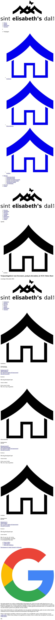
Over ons (5, 184)
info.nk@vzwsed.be (5, 450)
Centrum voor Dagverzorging (13, 179)
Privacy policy (6, 542)
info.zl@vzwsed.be (5, 374)
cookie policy (4, 615)
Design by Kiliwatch (16, 547)
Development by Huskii (6, 547)
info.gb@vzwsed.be (5, 526)
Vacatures (5, 26)
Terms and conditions (8, 545)
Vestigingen (6, 31)
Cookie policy (6, 543)
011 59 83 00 (9, 448)
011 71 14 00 (9, 524)
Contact (5, 186)
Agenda (5, 24)
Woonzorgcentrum (10, 177)
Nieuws (5, 22)
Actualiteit (5, 214)
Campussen (6, 301)
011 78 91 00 (9, 372)
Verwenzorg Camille (11, 182)
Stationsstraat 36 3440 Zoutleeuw (4, 370)
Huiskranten (6, 25)
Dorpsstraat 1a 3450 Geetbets (4, 522)
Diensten (5, 175)
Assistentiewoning (10, 178)
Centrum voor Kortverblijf (12, 181)
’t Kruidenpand (9, 183)
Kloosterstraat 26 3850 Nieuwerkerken (5, 446)
